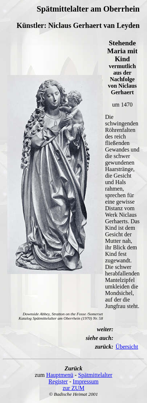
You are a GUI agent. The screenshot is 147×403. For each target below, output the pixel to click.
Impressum (85, 381)
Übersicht (126, 347)
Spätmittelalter (95, 375)
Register (58, 381)
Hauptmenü (59, 375)
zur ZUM (74, 388)
